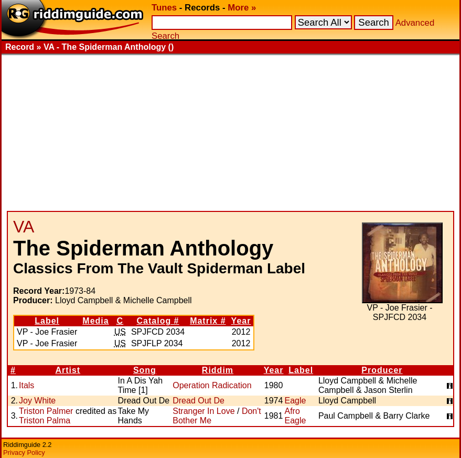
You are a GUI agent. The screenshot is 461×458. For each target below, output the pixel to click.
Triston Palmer (46, 411)
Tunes (164, 8)
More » (242, 8)
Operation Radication (212, 385)
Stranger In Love (203, 411)
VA (23, 226)
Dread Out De (198, 400)
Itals (26, 385)
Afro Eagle (295, 416)
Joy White (37, 400)
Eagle (295, 400)
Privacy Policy (24, 452)
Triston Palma (44, 420)
